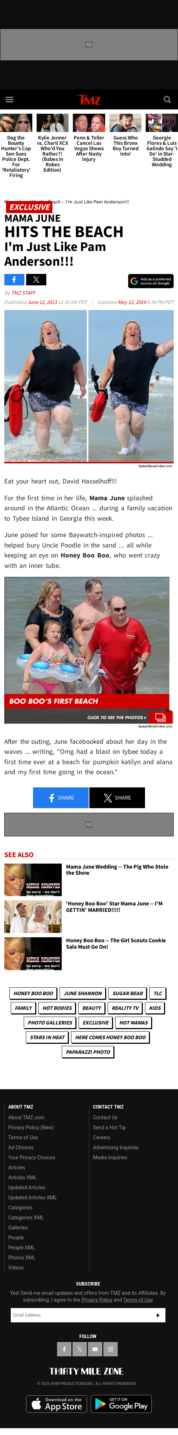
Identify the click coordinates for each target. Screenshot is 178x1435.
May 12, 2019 (132, 302)
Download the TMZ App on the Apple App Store (56, 1404)
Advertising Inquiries (116, 1147)
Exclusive (95, 1022)
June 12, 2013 (42, 302)
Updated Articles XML (32, 1197)
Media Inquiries (110, 1157)
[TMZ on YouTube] (95, 1349)
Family (23, 1007)
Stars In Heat (47, 1037)
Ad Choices (21, 1147)
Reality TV (125, 1007)
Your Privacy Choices (31, 1157)
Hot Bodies (56, 1007)
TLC (157, 993)
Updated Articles (26, 1187)
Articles (16, 1167)
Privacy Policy (96, 1300)
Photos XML (22, 1257)
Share (60, 798)
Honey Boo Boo (33, 993)
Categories (20, 1207)
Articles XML (22, 1177)
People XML (21, 1247)
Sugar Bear (127, 993)
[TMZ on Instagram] (110, 1349)
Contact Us (105, 1117)
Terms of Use (23, 1137)
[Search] (168, 99)
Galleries (18, 1227)
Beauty (91, 1007)
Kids (154, 1007)
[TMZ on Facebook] (64, 1349)
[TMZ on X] (79, 1349)
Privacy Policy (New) (31, 1127)
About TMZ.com (26, 1117)
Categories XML (26, 1217)
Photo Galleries (50, 1022)
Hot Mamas (133, 1022)
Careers (101, 1137)
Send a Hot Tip (109, 1127)
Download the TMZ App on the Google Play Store (121, 1404)
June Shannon (83, 993)
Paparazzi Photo (88, 1051)
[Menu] (10, 99)
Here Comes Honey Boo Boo (110, 1037)
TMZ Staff (23, 292)
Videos (16, 1268)
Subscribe (158, 1315)
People (16, 1237)
